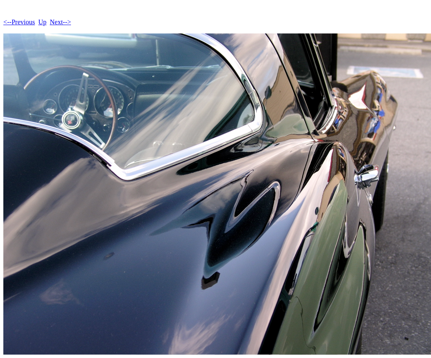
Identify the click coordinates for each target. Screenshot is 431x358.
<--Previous (19, 22)
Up (42, 22)
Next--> (60, 22)
